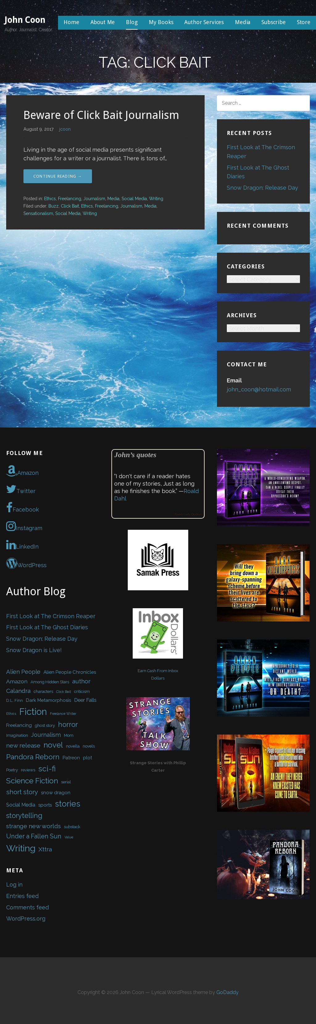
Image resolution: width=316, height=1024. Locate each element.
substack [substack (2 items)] (72, 826)
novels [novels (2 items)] (89, 746)
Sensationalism (38, 213)
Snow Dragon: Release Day (262, 187)
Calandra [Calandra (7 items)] (18, 690)
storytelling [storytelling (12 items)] (24, 815)
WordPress (26, 563)
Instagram (24, 526)
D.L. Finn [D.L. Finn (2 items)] (14, 700)
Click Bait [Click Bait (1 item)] (63, 691)
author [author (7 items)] (81, 681)
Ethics (50, 198)
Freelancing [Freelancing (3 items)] (19, 725)
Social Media (134, 198)
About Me (102, 22)
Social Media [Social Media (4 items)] (20, 805)
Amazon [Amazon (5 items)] (16, 681)
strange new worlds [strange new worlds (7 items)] (33, 826)
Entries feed (22, 896)
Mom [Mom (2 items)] (68, 735)
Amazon (22, 470)
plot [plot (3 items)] (87, 758)
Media (242, 22)
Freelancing (69, 198)
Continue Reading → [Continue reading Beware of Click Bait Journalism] (57, 176)
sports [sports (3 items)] (45, 805)
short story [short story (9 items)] (22, 792)
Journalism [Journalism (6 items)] (46, 734)
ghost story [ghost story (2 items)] (45, 725)
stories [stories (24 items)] (67, 803)
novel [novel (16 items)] (53, 744)
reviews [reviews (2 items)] (28, 770)
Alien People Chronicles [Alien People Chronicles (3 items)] (70, 672)
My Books (161, 22)
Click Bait (70, 206)
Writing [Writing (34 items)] (20, 848)
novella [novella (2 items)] (73, 746)
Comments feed (27, 907)
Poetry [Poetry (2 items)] (12, 770)
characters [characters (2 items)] (43, 691)
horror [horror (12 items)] (68, 724)
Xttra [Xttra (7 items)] (45, 849)
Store (303, 22)
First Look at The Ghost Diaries (47, 627)
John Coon (25, 20)
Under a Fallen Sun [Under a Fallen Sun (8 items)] (33, 836)
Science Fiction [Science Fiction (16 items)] (32, 780)
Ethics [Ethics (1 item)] (11, 713)
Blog (131, 22)
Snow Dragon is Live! (34, 650)
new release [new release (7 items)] (23, 745)
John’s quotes (135, 455)
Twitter (20, 489)
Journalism (94, 198)
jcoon (65, 129)
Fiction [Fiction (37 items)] (33, 711)
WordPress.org (25, 918)
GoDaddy (227, 992)
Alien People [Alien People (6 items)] (23, 671)
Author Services (204, 22)
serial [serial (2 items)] (66, 782)
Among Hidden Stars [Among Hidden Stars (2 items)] (50, 682)
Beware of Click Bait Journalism (101, 115)
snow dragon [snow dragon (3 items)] (55, 792)
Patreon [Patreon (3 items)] (71, 758)
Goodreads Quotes (188, 514)
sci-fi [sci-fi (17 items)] (47, 768)
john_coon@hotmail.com (259, 389)
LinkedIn (22, 544)
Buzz (53, 206)
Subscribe (273, 22)
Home (71, 22)
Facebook (22, 507)
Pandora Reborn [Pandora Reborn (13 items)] (33, 756)
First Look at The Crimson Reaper (50, 616)
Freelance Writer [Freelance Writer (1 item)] (63, 713)
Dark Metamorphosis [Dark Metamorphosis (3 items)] (48, 700)
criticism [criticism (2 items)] (82, 691)
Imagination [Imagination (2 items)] (17, 735)
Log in (14, 884)
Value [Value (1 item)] (68, 837)
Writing (156, 198)
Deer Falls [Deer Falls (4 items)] (85, 700)
